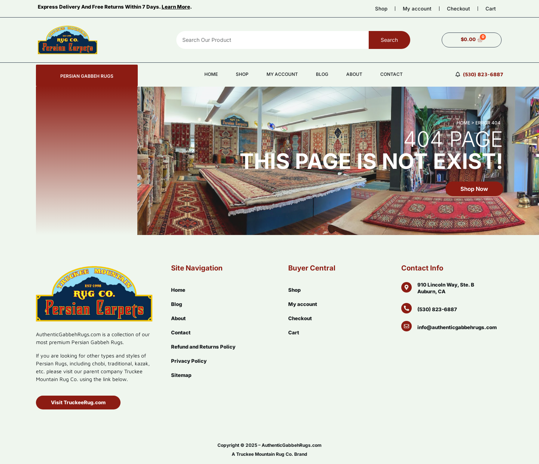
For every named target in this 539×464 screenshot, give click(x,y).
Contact (391, 74)
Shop (381, 9)
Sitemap (181, 375)
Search (389, 40)
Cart (490, 9)
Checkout (458, 9)
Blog (322, 74)
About (354, 74)
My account (417, 9)
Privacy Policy (189, 361)
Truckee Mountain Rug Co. (264, 454)
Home (211, 74)
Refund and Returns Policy (203, 347)
